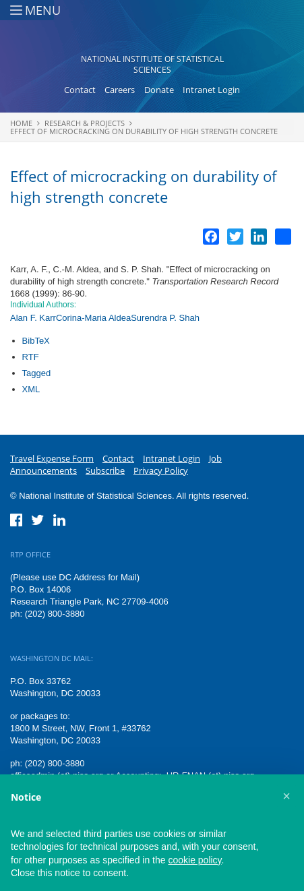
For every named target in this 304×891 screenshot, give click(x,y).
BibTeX (36, 341)
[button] (286, 796)
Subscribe (105, 470)
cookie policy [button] (194, 860)
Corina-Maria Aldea (93, 318)
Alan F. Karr (33, 318)
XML (31, 389)
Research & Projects (84, 123)
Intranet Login (211, 90)
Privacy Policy (160, 470)
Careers (119, 90)
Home (21, 123)
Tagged (36, 373)
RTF (30, 357)
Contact (80, 90)
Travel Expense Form (52, 458)
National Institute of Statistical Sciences (152, 64)
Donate (159, 90)
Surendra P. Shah (165, 318)
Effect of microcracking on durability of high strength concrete (144, 131)
